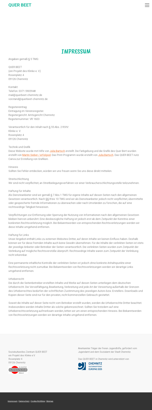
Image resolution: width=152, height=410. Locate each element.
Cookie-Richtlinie (38, 401)
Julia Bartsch (57, 151)
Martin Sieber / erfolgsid (36, 155)
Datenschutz (24, 401)
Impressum (12, 401)
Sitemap (49, 401)
